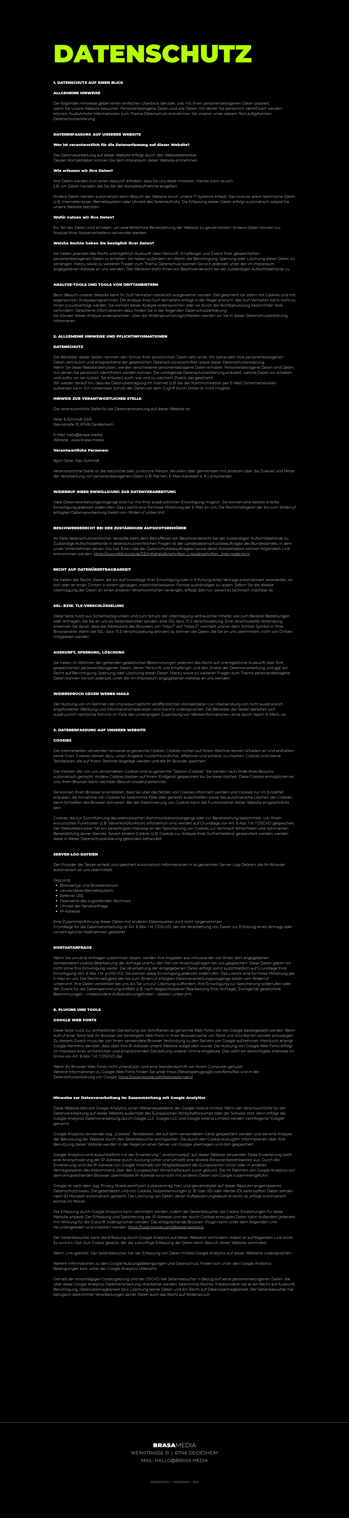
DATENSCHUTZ (160, 1482)
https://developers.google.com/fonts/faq (203, 1071)
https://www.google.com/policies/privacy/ (155, 1077)
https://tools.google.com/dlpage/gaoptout (166, 1227)
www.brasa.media (87, 440)
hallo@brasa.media (84, 434)
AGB (195, 1482)
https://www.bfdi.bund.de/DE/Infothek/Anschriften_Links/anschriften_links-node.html (172, 553)
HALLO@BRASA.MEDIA (181, 1460)
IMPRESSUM (181, 1482)
